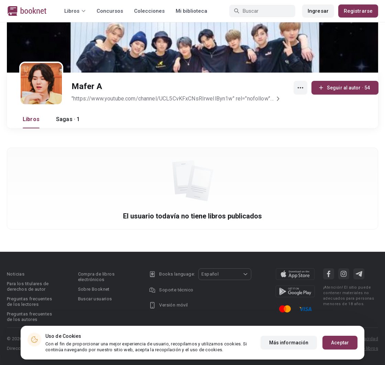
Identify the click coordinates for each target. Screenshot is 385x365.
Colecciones (149, 11)
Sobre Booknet (94, 289)
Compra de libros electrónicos (96, 276)
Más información (289, 348)
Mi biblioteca (191, 11)
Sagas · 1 (68, 119)
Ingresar (318, 11)
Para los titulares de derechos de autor (27, 286)
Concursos (110, 11)
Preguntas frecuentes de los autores (29, 316)
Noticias (15, 274)
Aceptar (340, 348)
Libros (31, 119)
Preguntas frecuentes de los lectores (29, 301)
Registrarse (358, 11)
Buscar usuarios (95, 298)
